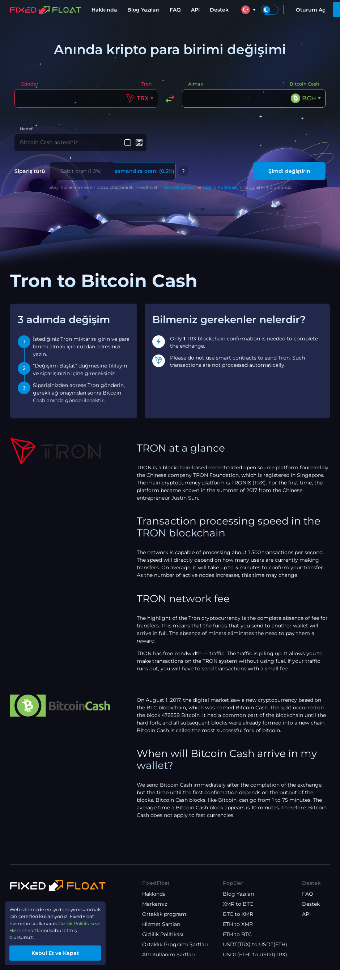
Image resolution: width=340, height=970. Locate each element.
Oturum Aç (310, 9)
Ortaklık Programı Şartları (175, 944)
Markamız (154, 904)
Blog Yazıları (143, 9)
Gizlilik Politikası (220, 188)
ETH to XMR (238, 924)
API (195, 9)
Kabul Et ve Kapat (60, 952)
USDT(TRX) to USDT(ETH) (255, 944)
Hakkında (104, 9)
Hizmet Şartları (179, 188)
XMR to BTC (238, 904)
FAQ (175, 9)
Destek (219, 9)
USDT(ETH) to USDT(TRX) (255, 954)
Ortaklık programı (165, 914)
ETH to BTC (237, 934)
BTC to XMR (238, 914)
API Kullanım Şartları (168, 954)
